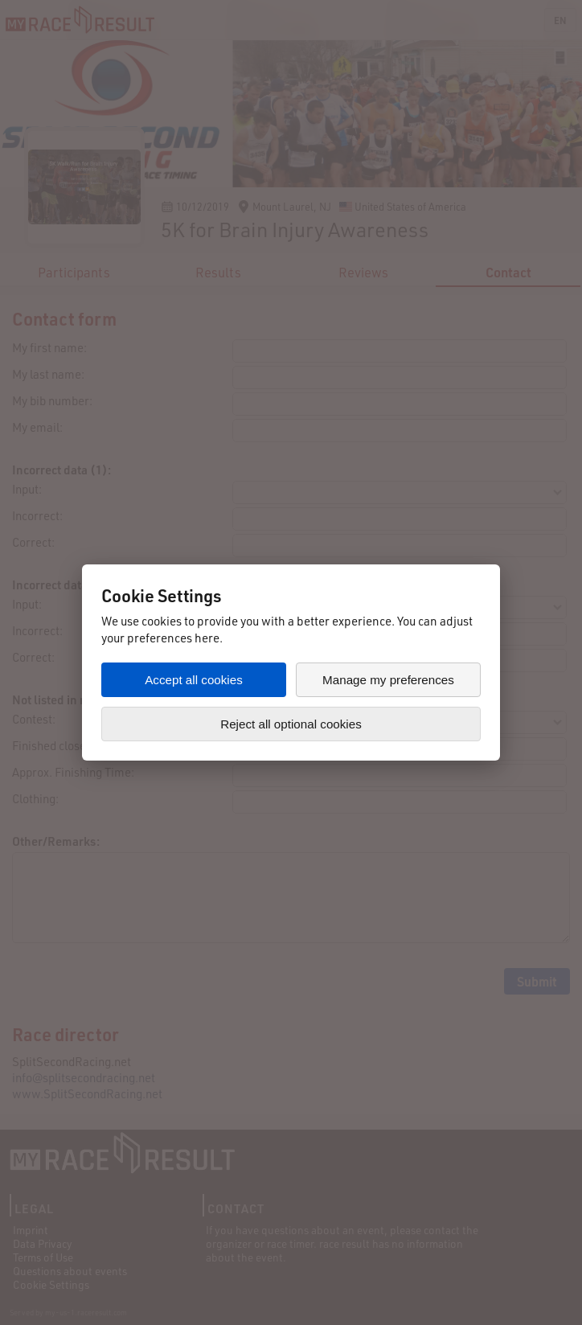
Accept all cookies (194, 680)
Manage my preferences (388, 680)
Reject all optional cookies (291, 724)
